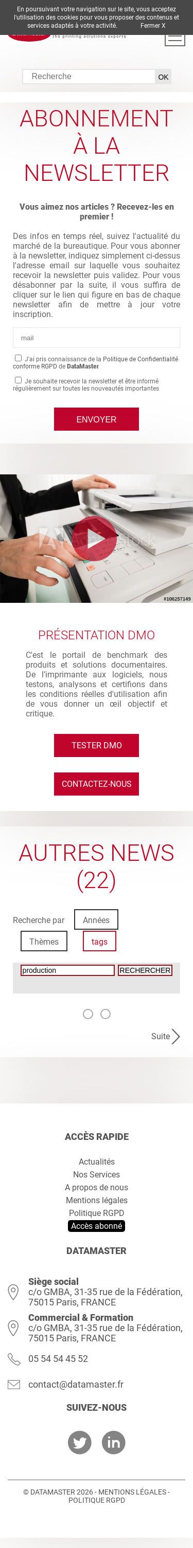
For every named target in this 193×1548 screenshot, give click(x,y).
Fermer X (153, 25)
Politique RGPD (97, 1213)
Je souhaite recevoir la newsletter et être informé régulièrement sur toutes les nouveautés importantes (86, 385)
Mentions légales (97, 1200)
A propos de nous (96, 1187)
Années (96, 920)
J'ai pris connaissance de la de (95, 363)
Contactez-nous (97, 784)
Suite (160, 1036)
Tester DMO (97, 745)
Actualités (97, 1162)
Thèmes (44, 942)
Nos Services (96, 1175)
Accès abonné (96, 1226)
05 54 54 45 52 (58, 1358)
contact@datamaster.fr (76, 1384)
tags (100, 942)
